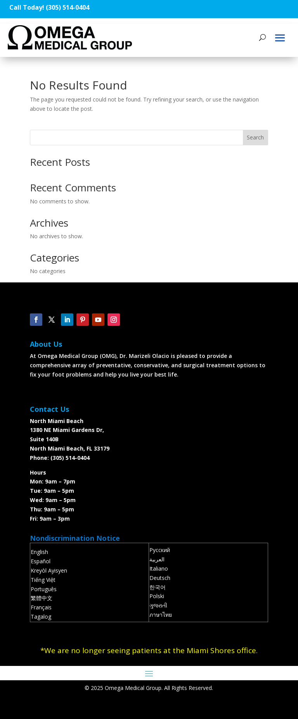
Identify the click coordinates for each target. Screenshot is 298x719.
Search (255, 137)
